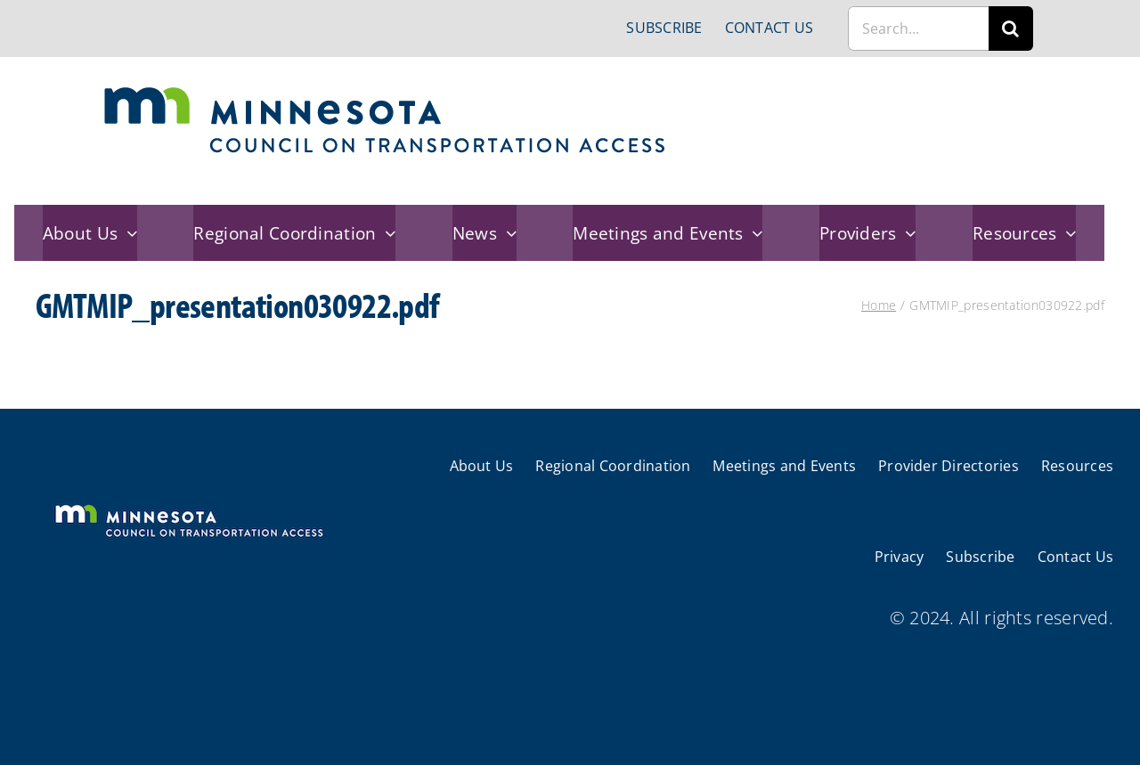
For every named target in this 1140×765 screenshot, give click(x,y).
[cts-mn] (386, 93)
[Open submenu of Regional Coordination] (386, 233)
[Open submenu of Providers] (906, 233)
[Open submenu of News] (507, 233)
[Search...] (918, 28)
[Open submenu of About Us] (127, 233)
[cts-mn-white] (188, 506)
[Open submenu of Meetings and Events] (753, 233)
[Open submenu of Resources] (1067, 233)
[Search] (1011, 28)
